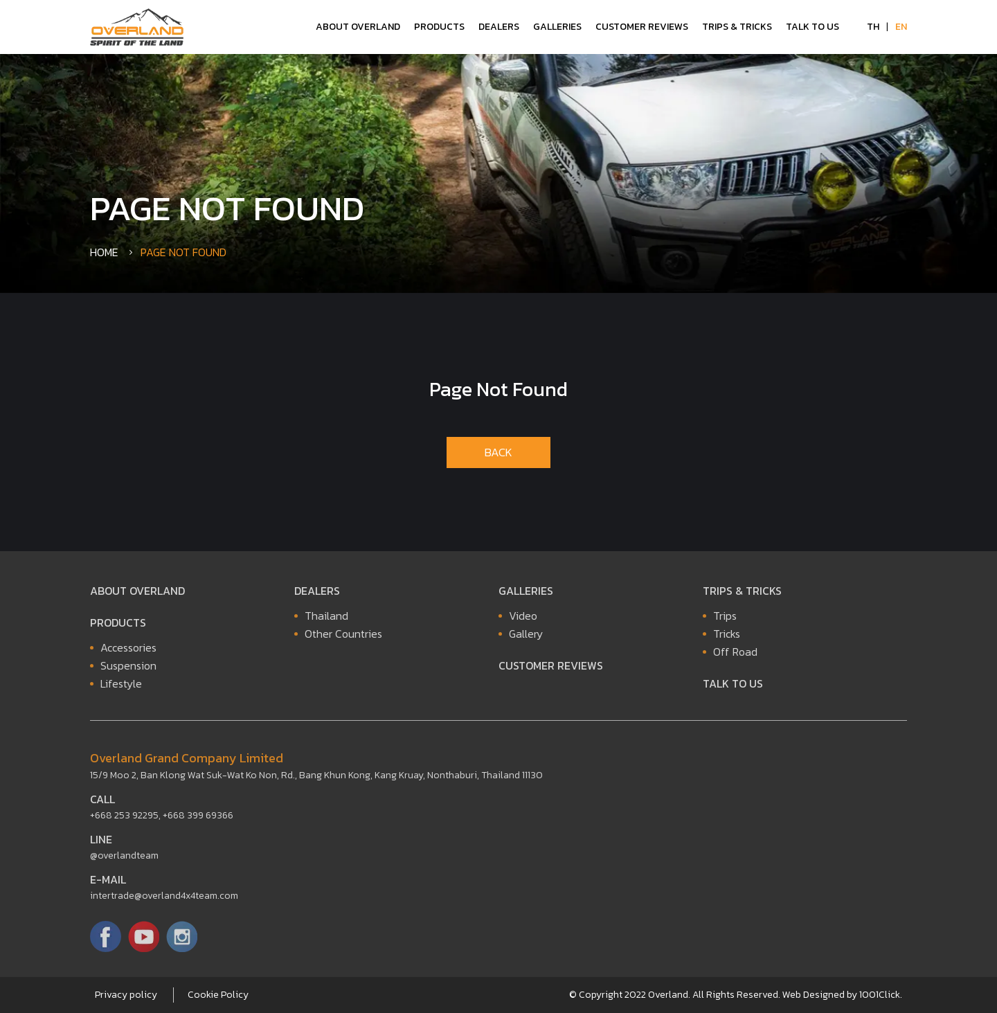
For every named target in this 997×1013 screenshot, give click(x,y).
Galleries (557, 26)
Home (104, 252)
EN (901, 26)
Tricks (726, 637)
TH (873, 26)
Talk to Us (812, 26)
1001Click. (880, 994)
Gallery (526, 637)
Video (523, 619)
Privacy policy (126, 994)
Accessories (128, 651)
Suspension (128, 669)
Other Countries (343, 637)
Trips (725, 619)
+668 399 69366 (198, 819)
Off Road (735, 655)
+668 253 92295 (124, 819)
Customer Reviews (641, 26)
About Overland (358, 26)
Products (439, 26)
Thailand (326, 619)
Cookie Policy (218, 994)
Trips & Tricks (737, 26)
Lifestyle (121, 687)
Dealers (498, 26)
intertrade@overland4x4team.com (164, 899)
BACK (498, 452)
